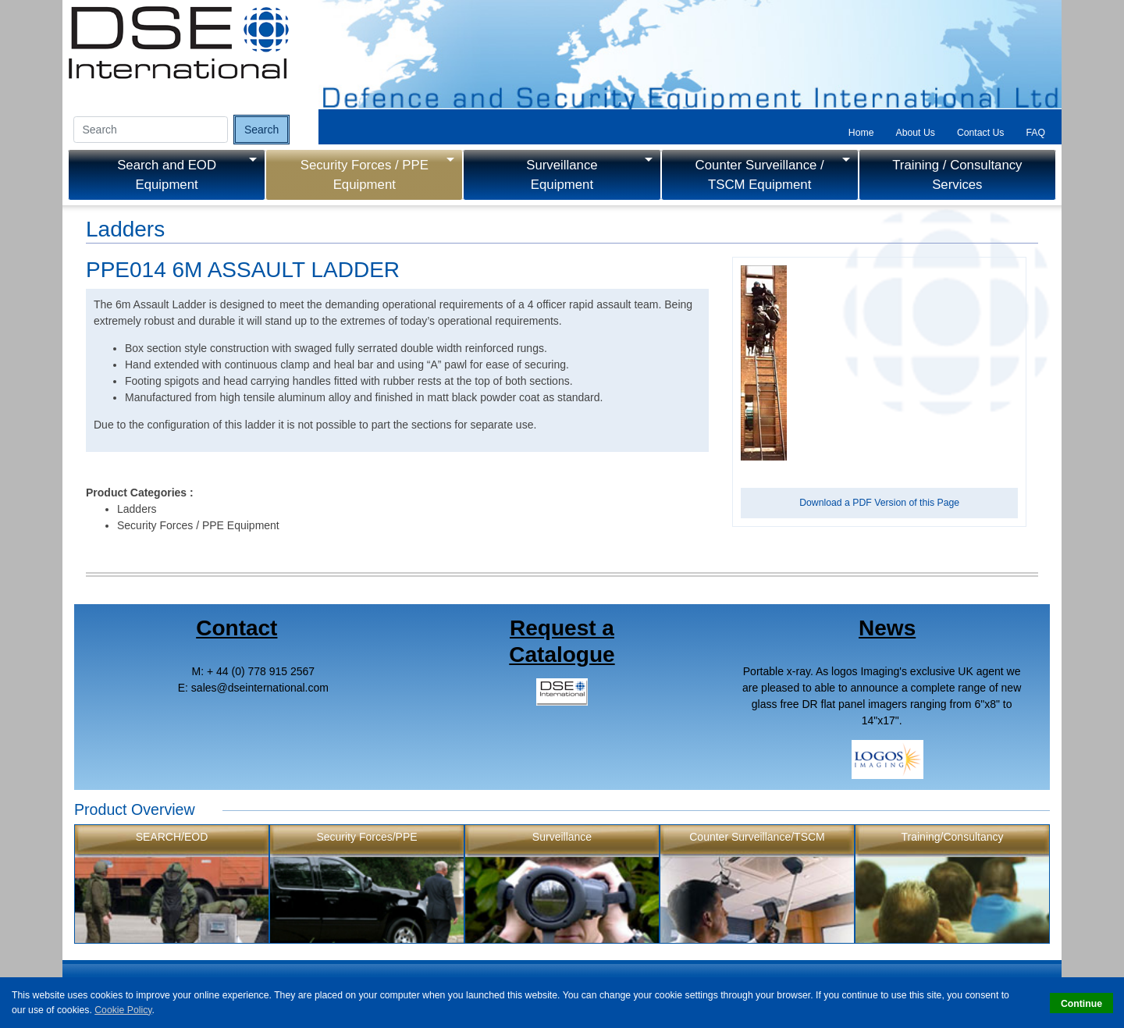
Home (861, 132)
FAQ (1035, 132)
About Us (915, 132)
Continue (1081, 1003)
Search (261, 129)
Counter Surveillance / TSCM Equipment (759, 175)
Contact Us (981, 132)
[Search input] (150, 129)
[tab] (861, 132)
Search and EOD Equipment (166, 175)
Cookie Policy (122, 1010)
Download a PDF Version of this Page (879, 502)
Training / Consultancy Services (957, 175)
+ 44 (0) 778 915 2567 (261, 671)
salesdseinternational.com (260, 687)
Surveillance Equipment (561, 175)
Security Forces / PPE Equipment (365, 175)
